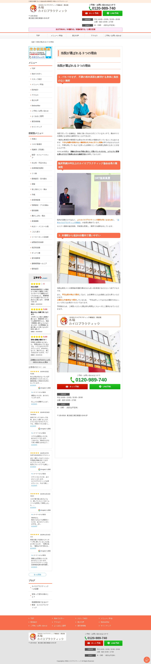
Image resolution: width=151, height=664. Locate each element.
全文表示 (33, 385)
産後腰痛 (35, 221)
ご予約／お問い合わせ (113, 35)
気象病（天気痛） (38, 149)
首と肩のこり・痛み (39, 189)
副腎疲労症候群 (38, 242)
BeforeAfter (36, 106)
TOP (38, 35)
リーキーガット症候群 (40, 237)
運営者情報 (36, 121)
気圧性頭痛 (36, 247)
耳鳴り (34, 139)
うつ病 (34, 173)
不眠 (33, 194)
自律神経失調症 (38, 168)
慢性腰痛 (35, 210)
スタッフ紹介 (37, 79)
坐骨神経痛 (36, 200)
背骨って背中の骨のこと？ (40, 595)
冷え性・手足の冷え (39, 163)
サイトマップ (37, 127)
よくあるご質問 (38, 116)
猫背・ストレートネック (40, 156)
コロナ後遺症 (37, 144)
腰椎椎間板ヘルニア (39, 263)
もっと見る (37, 574)
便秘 (33, 184)
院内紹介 (35, 90)
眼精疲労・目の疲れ (39, 179)
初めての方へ (37, 74)
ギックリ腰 (36, 253)
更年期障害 (36, 258)
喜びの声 (75, 35)
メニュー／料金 (57, 35)
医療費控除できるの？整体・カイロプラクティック (40, 604)
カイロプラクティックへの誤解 (40, 587)
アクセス (94, 35)
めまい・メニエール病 (40, 226)
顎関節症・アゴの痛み (40, 205)
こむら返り (36, 232)
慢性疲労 (35, 269)
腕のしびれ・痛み (38, 216)
